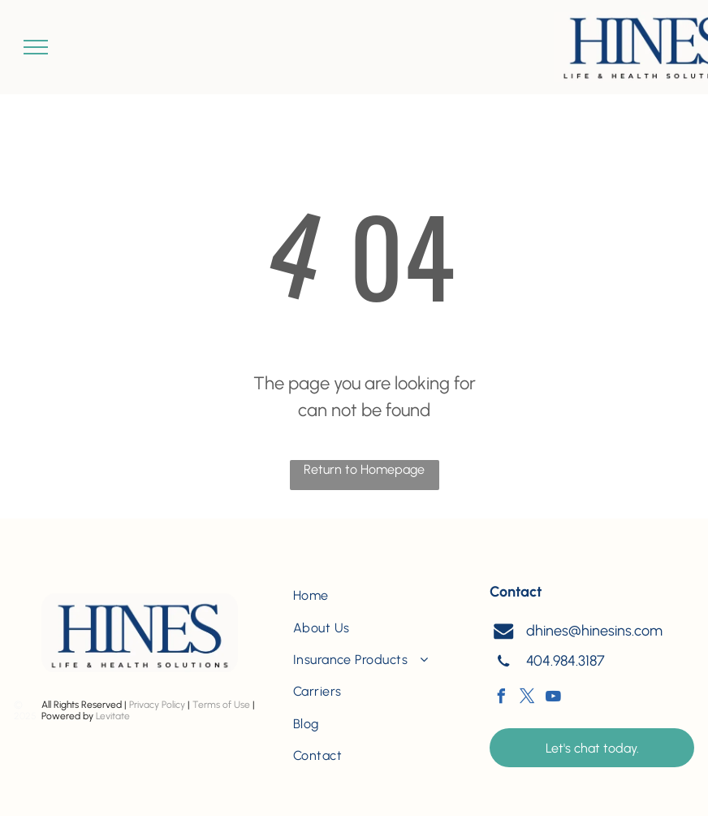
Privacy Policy (157, 704)
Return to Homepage (364, 469)
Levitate (113, 716)
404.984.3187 (565, 661)
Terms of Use (221, 704)
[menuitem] (378, 595)
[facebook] (501, 698)
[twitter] (527, 698)
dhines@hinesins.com (594, 631)
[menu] (36, 47)
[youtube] (553, 698)
